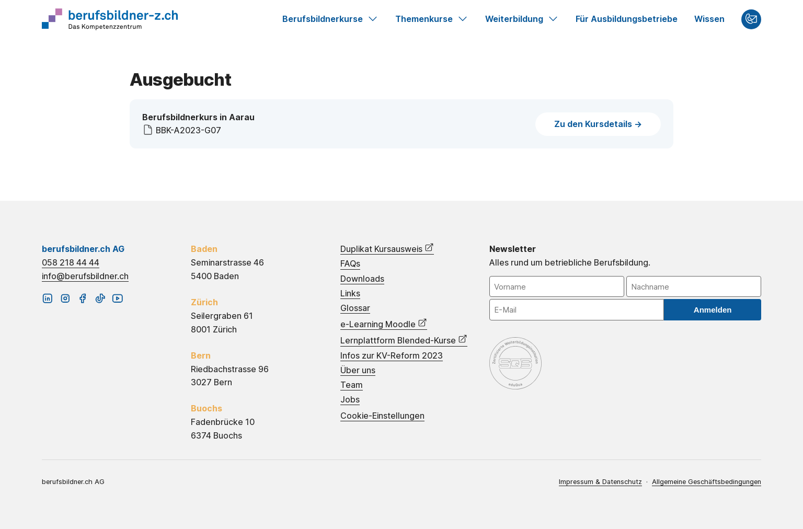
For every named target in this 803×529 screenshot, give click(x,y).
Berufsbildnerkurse (330, 19)
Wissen (709, 19)
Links (350, 293)
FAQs (350, 264)
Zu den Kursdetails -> (598, 124)
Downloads (362, 279)
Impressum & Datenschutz (600, 482)
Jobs (350, 400)
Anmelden (713, 309)
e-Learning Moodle (383, 323)
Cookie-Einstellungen (382, 415)
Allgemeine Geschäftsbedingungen (706, 482)
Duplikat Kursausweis (387, 248)
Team (351, 385)
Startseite (110, 19)
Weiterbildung (522, 19)
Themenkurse (431, 19)
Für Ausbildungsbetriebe (627, 19)
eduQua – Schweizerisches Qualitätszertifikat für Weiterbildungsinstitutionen (515, 363)
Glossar (355, 308)
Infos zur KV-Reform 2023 (391, 356)
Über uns (357, 370)
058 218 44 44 (70, 262)
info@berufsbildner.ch (85, 276)
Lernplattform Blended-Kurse (403, 340)
